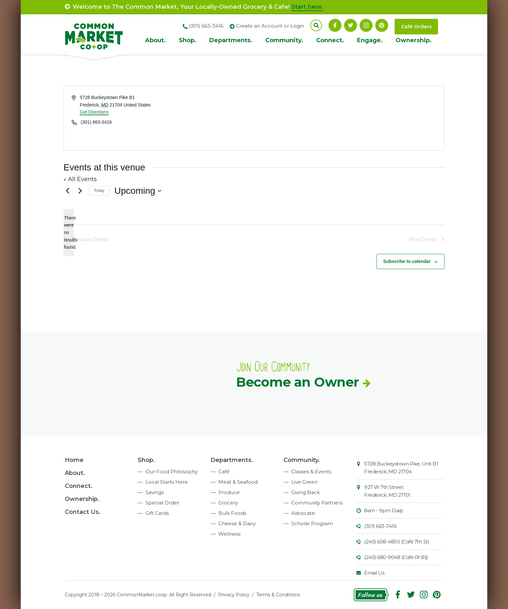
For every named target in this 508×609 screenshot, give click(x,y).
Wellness (229, 534)
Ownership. (414, 40)
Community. (284, 40)
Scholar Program (312, 523)
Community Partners (316, 503)
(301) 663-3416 (380, 526)
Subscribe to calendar (407, 261)
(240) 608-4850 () (396, 542)
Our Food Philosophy (171, 471)
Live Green (304, 482)
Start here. (307, 6)
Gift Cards (157, 513)
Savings (154, 492)
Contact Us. (82, 512)
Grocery (228, 503)
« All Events (80, 179)
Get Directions (94, 112)
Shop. (187, 40)
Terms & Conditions (278, 595)
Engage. (370, 40)
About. (155, 40)
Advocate (303, 513)
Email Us (374, 573)
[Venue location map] (348, 118)
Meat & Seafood (238, 482)
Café (224, 471)
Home (74, 460)
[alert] (69, 232)
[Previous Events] (67, 191)
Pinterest (381, 25)
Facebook (335, 25)
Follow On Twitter (350, 25)
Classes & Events (311, 471)
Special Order (162, 503)
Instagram (366, 25)
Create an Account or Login (270, 26)
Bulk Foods (232, 513)
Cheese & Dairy (237, 523)
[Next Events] (80, 191)
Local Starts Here (166, 482)
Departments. (230, 40)
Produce (229, 492)
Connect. (330, 40)
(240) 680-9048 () (396, 557)
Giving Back (305, 492)
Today (99, 190)
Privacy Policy (233, 595)
